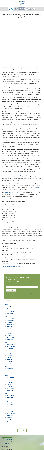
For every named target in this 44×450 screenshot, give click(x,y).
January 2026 (10, 270)
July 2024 (9, 310)
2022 (6, 332)
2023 (6, 323)
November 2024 (11, 303)
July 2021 (9, 355)
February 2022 (10, 345)
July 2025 (9, 284)
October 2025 (10, 279)
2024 (6, 299)
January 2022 (10, 347)
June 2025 (9, 286)
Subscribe (11, 247)
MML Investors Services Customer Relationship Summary (12, 441)
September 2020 (11, 370)
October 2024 (10, 305)
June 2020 (9, 374)
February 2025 (10, 294)
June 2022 (9, 339)
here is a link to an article (11, 149)
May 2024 (9, 314)
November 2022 (10, 334)
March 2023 (9, 328)
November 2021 (10, 352)
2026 (6, 261)
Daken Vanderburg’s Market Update (11, 223)
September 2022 (11, 335)
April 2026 (9, 264)
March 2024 (9, 318)
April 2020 (9, 377)
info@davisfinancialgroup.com (9, 407)
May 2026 (9, 263)
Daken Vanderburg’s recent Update (20, 131)
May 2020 (9, 376)
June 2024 (9, 312)
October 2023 (10, 325)
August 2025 (10, 283)
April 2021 (9, 357)
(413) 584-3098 (9, 406)
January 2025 (10, 296)
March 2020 (9, 379)
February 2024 (10, 319)
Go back (22, 387)
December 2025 (10, 275)
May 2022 (9, 341)
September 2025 (11, 281)
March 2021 (9, 359)
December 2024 (11, 301)
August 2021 (10, 354)
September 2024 (11, 306)
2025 (6, 273)
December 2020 (11, 366)
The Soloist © (6, 420)
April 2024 (9, 316)
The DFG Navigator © (7, 421)
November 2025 (10, 277)
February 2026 (10, 268)
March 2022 (9, 343)
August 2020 (10, 372)
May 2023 (9, 326)
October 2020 (10, 368)
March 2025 (9, 292)
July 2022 (9, 337)
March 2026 (9, 266)
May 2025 (9, 288)
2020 (6, 364)
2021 (6, 350)
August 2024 (10, 308)
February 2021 (10, 361)
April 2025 (9, 290)
